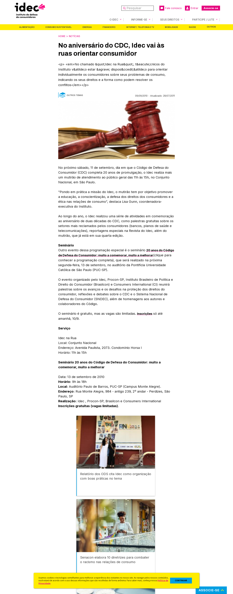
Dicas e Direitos (125, 554)
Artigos (69, 558)
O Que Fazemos (22, 549)
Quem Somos (20, 545)
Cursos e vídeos (125, 549)
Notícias (76, 36)
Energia (87, 27)
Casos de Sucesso (127, 571)
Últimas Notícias (74, 549)
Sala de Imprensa (23, 562)
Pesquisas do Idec (127, 562)
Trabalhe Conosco (23, 567)
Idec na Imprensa (74, 545)
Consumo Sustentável (58, 27)
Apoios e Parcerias (24, 554)
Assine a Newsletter (76, 567)
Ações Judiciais (125, 567)
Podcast (69, 571)
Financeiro (109, 27)
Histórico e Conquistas (26, 558)
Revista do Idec (74, 554)
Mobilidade (171, 27)
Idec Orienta (123, 558)
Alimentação (26, 27)
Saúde (192, 27)
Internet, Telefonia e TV (140, 27)
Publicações (72, 562)
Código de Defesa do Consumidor (136, 545)
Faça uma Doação (178, 549)
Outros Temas (75, 95)
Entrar (191, 8)
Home (62, 36)
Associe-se (211, 8)
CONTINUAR (181, 580)
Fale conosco (170, 8)
